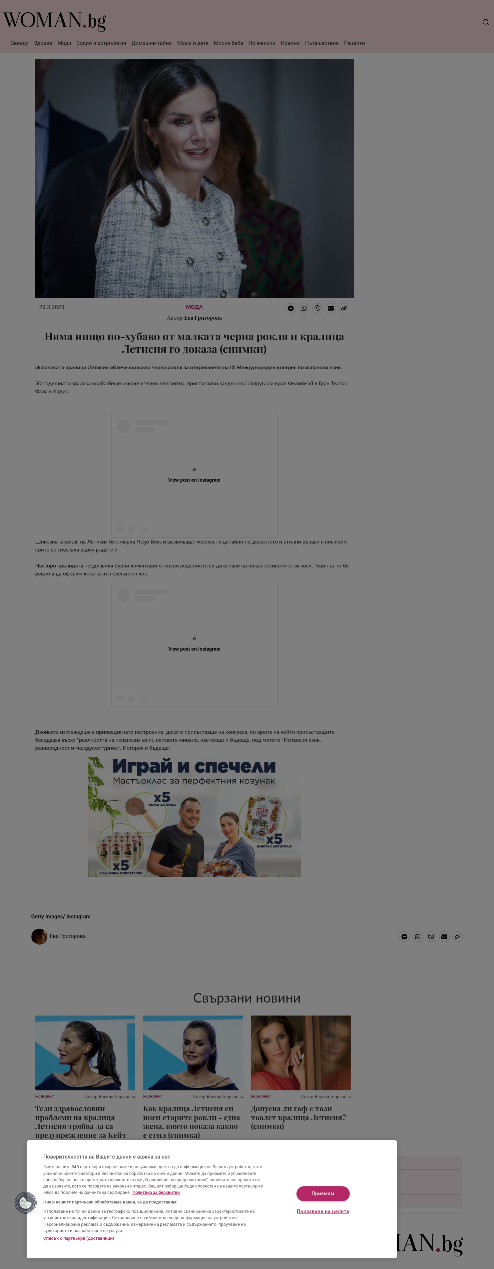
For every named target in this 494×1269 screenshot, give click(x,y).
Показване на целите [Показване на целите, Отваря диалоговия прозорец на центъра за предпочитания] (323, 1211)
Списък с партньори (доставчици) (78, 1238)
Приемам (322, 1194)
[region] (212, 1199)
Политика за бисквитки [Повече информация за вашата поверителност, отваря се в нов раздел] (156, 1192)
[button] (25, 1202)
